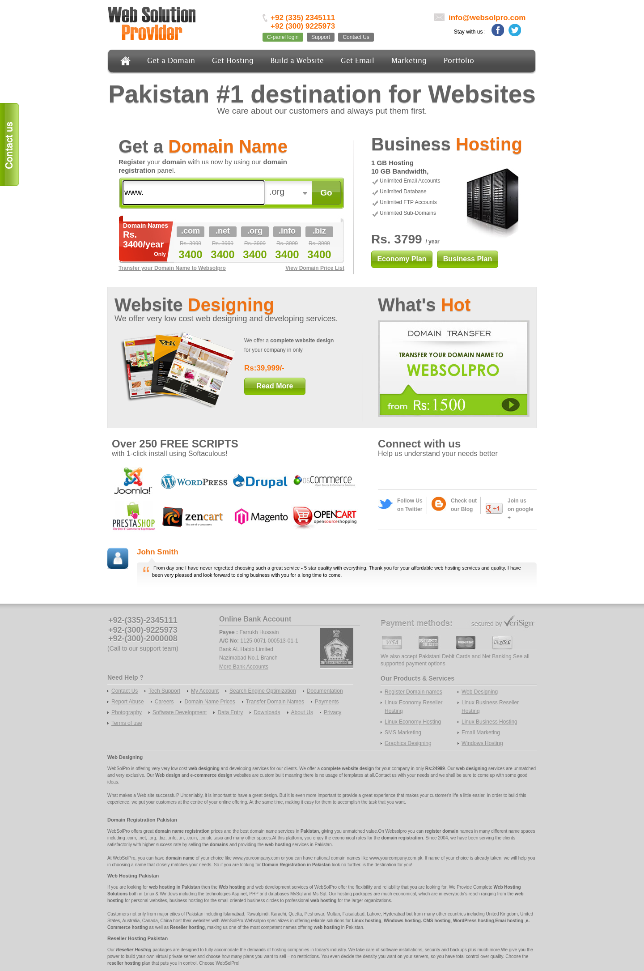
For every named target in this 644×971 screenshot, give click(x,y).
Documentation (325, 691)
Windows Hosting (482, 743)
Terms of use (126, 723)
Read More (275, 386)
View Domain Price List (314, 268)
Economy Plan (401, 259)
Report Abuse (127, 701)
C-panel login (283, 37)
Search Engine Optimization (262, 691)
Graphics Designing (408, 743)
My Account (205, 691)
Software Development (180, 712)
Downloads (267, 712)
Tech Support (164, 691)
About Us (302, 712)
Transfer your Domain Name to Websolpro (172, 268)
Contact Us (356, 37)
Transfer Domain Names (275, 701)
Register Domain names (413, 692)
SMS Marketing (403, 732)
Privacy (332, 712)
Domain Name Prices (209, 701)
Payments (327, 701)
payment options (425, 663)
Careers (164, 701)
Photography (126, 712)
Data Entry (230, 712)
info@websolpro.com (487, 17)
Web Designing (480, 692)
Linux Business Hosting (489, 722)
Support (320, 37)
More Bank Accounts (243, 667)
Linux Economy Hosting (413, 722)
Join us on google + (520, 509)
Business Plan (467, 259)
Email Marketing (481, 732)
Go (326, 192)
